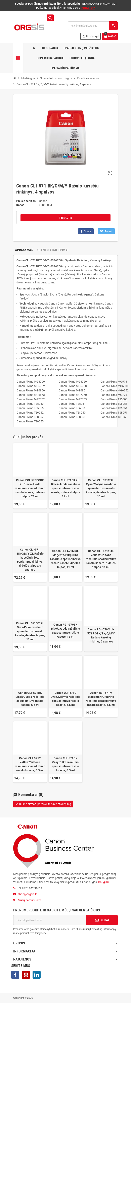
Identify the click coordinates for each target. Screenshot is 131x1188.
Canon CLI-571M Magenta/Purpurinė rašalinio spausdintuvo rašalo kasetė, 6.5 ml (101, 698)
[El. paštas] (49, 920)
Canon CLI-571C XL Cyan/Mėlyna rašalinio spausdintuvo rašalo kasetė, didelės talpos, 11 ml (101, 488)
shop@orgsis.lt (27, 894)
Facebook (15, 975)
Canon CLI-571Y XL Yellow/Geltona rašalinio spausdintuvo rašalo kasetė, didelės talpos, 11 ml (101, 559)
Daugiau (103, 882)
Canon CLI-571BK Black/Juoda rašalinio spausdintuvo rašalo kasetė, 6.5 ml (30, 698)
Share (86, 231)
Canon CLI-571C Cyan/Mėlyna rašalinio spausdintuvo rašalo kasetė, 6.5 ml (66, 698)
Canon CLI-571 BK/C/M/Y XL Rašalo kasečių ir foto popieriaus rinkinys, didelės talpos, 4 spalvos (30, 559)
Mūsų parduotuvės (29, 900)
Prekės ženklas (26, 201)
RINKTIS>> (88, 7)
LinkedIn (37, 975)
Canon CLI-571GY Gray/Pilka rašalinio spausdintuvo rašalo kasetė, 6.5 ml (65, 764)
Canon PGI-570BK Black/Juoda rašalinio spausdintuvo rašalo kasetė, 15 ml (65, 630)
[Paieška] (93, 25)
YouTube (26, 975)
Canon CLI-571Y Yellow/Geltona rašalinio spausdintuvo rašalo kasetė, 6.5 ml (30, 764)
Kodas (20, 205)
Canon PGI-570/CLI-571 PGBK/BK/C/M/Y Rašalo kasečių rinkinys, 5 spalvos (101, 635)
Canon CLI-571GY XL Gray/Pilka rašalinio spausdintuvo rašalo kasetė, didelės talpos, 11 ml (30, 631)
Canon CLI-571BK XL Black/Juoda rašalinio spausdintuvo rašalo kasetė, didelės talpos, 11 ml (65, 488)
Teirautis (65, 217)
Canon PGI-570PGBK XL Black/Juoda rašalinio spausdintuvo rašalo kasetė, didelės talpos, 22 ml (30, 488)
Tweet (106, 231)
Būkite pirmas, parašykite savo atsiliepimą (43, 804)
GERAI (102, 920)
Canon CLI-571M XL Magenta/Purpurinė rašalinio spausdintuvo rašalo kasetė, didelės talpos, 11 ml (65, 559)
